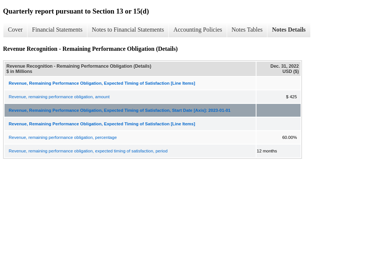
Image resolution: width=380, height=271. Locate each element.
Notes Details (288, 29)
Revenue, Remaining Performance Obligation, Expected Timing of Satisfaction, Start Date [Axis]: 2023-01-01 (119, 110)
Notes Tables (247, 29)
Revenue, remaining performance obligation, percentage (63, 137)
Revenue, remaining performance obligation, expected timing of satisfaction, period (88, 151)
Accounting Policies (197, 29)
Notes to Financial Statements (128, 29)
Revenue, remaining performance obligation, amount (59, 96)
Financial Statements (57, 29)
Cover (15, 29)
